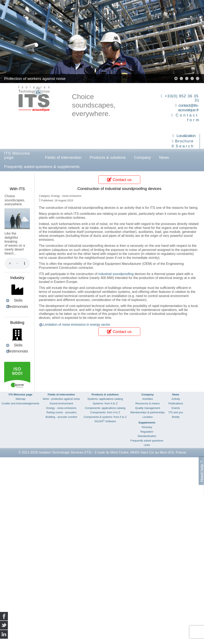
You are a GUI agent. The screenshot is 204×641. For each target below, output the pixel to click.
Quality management (147, 408)
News (164, 157)
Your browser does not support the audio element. (17, 263)
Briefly (176, 416)
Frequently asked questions (146, 440)
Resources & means (148, 403)
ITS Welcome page (17, 155)
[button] (176, 78)
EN (38, 92)
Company (142, 157)
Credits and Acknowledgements (20, 403)
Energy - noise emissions (61, 408)
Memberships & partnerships (147, 412)
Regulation (146, 431)
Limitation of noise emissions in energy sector (76, 324)
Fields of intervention (63, 157)
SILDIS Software (105, 421)
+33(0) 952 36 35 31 (182, 98)
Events (176, 408)
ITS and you (176, 412)
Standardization (147, 436)
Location (147, 416)
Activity (175, 398)
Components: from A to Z (105, 412)
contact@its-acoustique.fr (188, 107)
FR (38, 88)
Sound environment (61, 403)
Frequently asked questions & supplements (41, 166)
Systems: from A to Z (105, 403)
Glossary (147, 427)
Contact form (188, 117)
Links (147, 444)
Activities (147, 398)
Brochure (184, 141)
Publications (176, 403)
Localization (186, 135)
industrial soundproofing (116, 274)
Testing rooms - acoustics (61, 412)
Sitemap (21, 398)
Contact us (119, 179)
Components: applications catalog (105, 408)
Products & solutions (108, 157)
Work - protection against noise (61, 398)
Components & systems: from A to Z (105, 416)
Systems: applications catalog (105, 398)
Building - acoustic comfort (61, 416)
